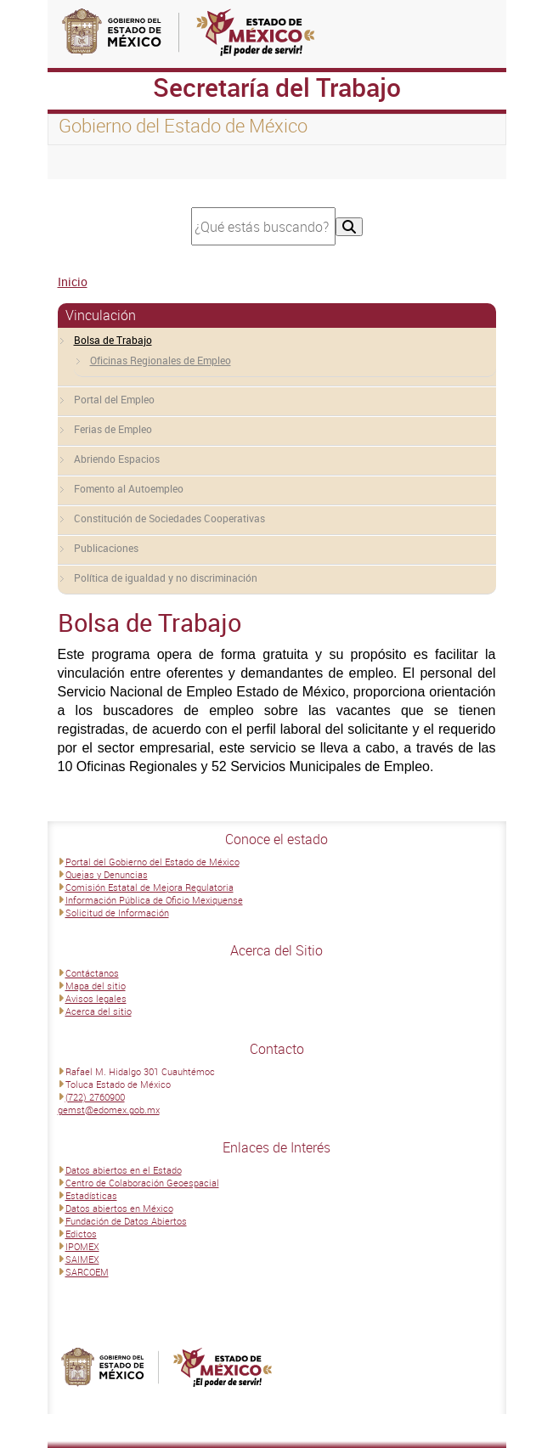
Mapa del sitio (95, 985)
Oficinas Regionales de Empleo (160, 360)
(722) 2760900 (95, 1096)
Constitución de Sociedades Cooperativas (169, 518)
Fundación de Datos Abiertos (126, 1220)
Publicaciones (106, 548)
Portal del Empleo (114, 399)
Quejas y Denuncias (106, 874)
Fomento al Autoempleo (128, 488)
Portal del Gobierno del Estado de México (152, 861)
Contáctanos (92, 972)
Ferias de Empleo (113, 429)
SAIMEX (82, 1259)
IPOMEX (82, 1246)
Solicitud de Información (117, 912)
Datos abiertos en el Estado (123, 1169)
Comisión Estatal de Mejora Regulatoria (149, 887)
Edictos (81, 1233)
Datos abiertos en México (119, 1208)
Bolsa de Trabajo (113, 340)
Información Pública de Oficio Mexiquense (154, 899)
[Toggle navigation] (81, 162)
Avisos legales (96, 998)
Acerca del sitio (98, 1011)
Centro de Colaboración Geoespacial (142, 1182)
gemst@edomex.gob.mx (109, 1109)
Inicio (72, 281)
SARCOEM (87, 1271)
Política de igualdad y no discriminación (165, 577)
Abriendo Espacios (117, 458)
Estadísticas (91, 1195)
